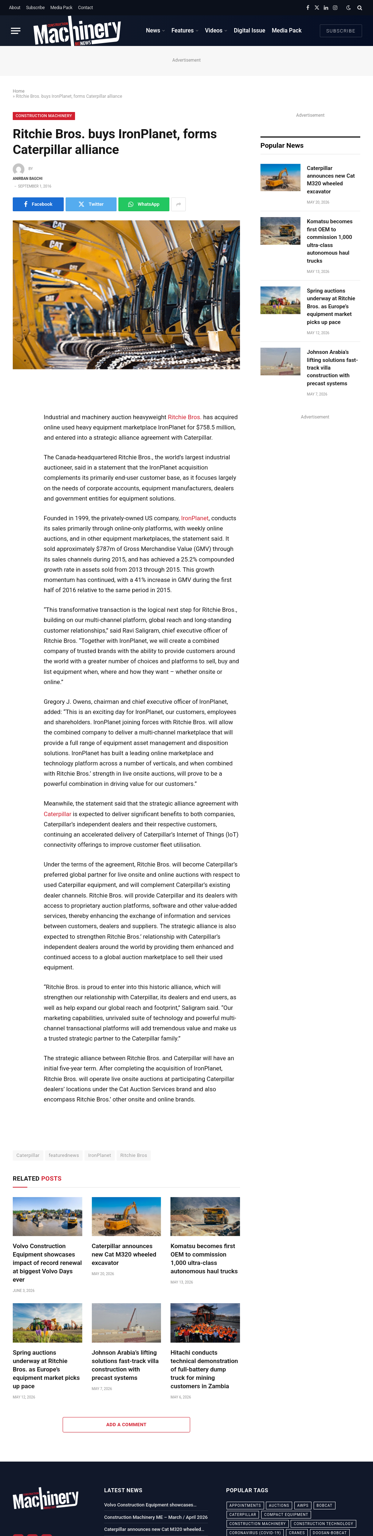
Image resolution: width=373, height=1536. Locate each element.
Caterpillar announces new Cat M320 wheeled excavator (124, 1254)
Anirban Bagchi (28, 179)
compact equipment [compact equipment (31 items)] (286, 1515)
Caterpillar (57, 814)
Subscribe (35, 7)
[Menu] (15, 31)
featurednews (64, 1155)
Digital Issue (249, 30)
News (153, 30)
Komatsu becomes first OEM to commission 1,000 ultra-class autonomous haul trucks (203, 1258)
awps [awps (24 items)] (303, 1506)
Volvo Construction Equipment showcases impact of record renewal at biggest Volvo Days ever (47, 1262)
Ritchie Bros (133, 1155)
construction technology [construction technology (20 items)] (323, 1524)
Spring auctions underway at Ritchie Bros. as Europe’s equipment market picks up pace (46, 1369)
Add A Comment (126, 1424)
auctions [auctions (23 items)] (279, 1506)
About (14, 7)
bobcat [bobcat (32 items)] (325, 1506)
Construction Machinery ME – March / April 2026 (156, 1517)
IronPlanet (195, 518)
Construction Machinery (44, 115)
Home (18, 91)
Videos (214, 30)
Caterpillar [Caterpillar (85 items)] (242, 1515)
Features (183, 30)
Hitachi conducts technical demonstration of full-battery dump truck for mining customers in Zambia (204, 1369)
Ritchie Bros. (185, 417)
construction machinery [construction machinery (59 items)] (257, 1524)
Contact (85, 7)
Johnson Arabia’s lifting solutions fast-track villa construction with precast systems (125, 1365)
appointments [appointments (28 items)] (245, 1506)
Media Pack (61, 7)
